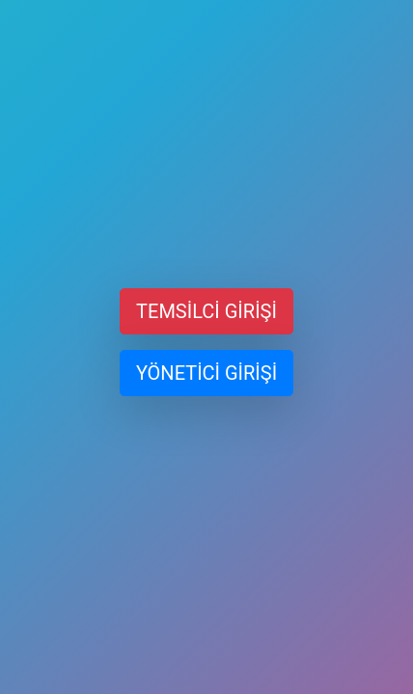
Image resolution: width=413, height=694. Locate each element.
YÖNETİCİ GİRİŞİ (206, 373)
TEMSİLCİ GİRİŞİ (206, 311)
